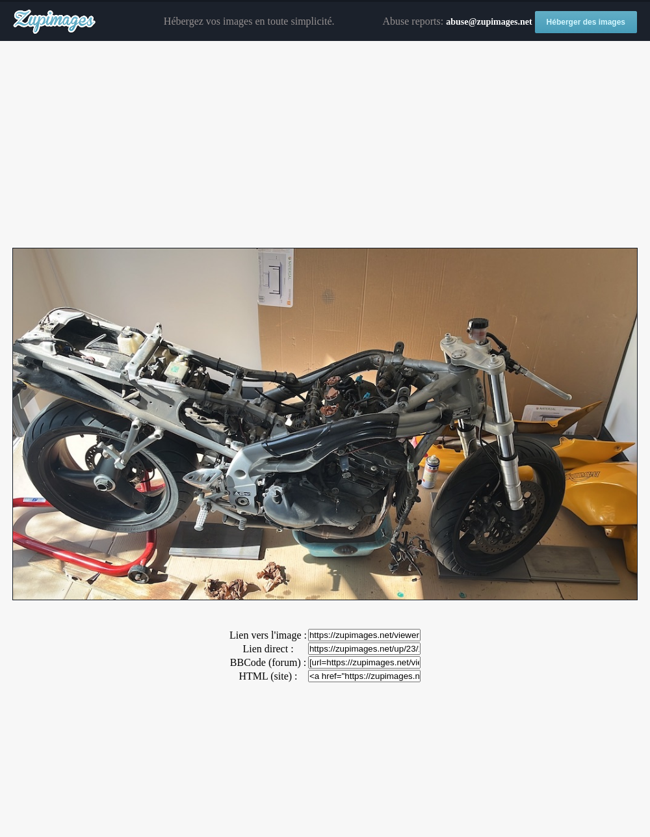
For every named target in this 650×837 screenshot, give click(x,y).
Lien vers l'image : (268, 635)
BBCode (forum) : (268, 662)
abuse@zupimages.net (489, 22)
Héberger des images (586, 22)
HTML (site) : (268, 676)
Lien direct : (267, 648)
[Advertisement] (325, 145)
